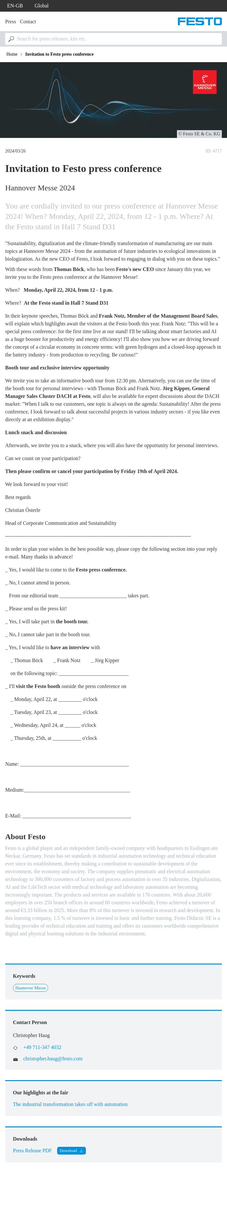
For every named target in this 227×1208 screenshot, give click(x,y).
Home (11, 54)
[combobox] (113, 39)
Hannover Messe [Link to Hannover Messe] (30, 988)
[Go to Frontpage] (200, 21)
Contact (28, 21)
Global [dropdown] (42, 5)
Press (10, 21)
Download (68, 1150)
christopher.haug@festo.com (53, 1058)
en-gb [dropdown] (15, 5)
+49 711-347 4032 (42, 1047)
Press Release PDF (32, 1150)
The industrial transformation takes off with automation (70, 1104)
